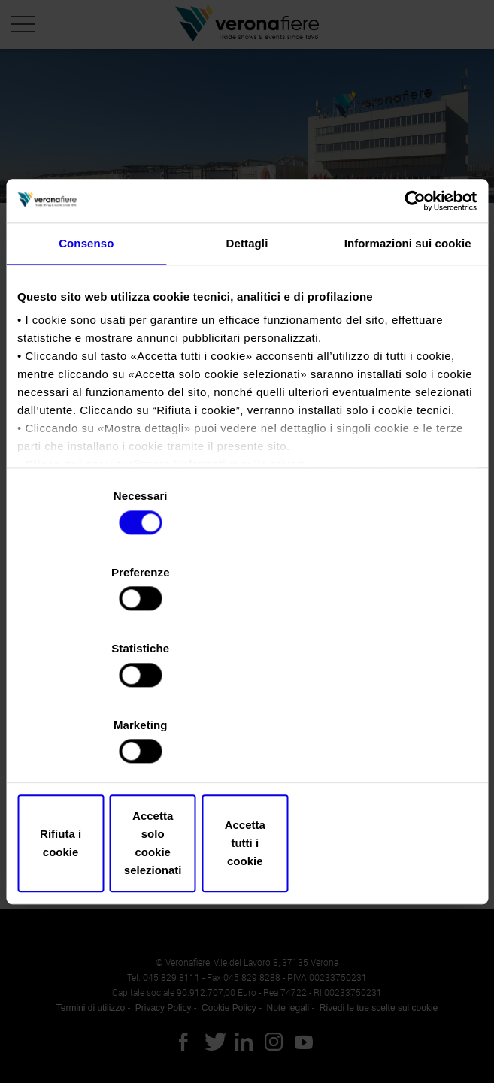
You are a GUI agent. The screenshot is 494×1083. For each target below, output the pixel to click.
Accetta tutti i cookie (402, 728)
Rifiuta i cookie (92, 728)
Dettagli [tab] (247, 377)
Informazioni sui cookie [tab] (407, 377)
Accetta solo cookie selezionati (247, 728)
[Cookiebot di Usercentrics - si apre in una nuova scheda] (411, 333)
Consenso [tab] (86, 377)
